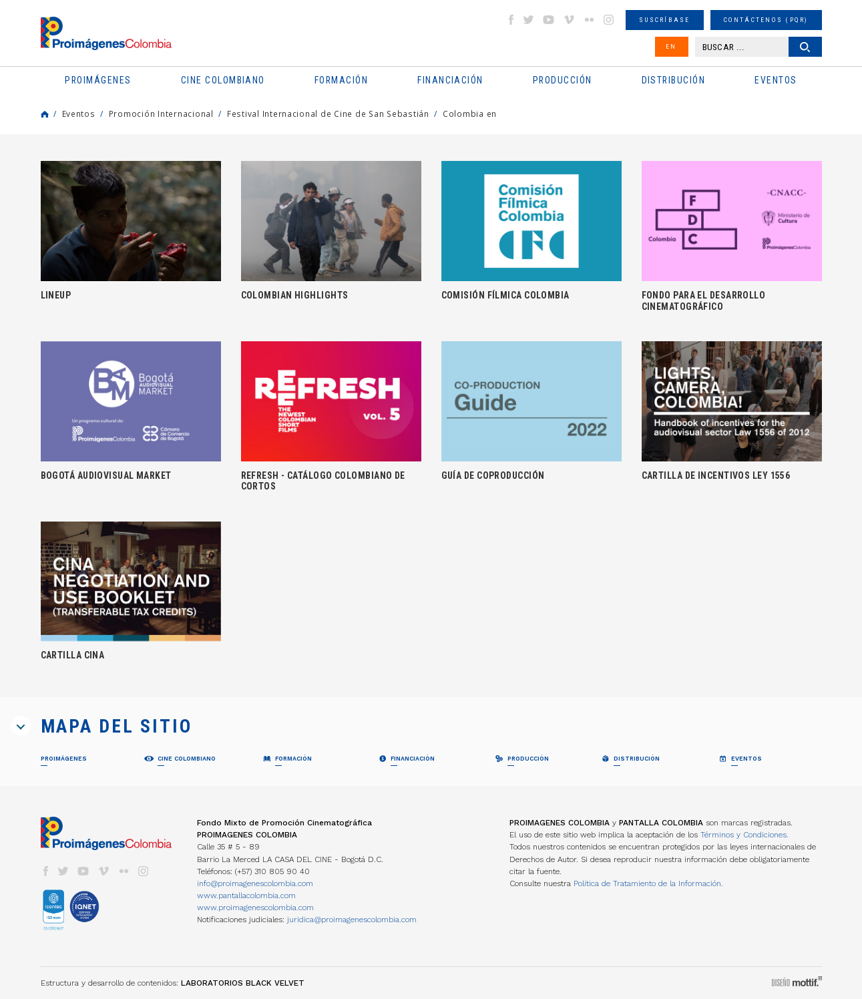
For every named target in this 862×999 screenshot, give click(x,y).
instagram (609, 20)
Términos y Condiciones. (744, 834)
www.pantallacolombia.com (246, 895)
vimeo (569, 20)
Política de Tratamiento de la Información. (648, 883)
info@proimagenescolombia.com (255, 883)
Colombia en (470, 113)
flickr (589, 20)
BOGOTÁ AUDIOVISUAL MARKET (106, 475)
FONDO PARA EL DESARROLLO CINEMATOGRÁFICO (704, 300)
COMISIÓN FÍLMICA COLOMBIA (505, 295)
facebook (510, 20)
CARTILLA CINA (73, 655)
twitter (528, 20)
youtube (549, 20)
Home (45, 114)
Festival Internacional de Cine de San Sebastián (328, 113)
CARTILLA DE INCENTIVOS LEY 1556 (716, 475)
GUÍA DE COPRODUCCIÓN (493, 475)
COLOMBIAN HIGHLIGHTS (295, 295)
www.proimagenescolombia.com (255, 907)
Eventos (78, 113)
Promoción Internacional (161, 113)
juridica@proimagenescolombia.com (352, 919)
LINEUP (56, 295)
